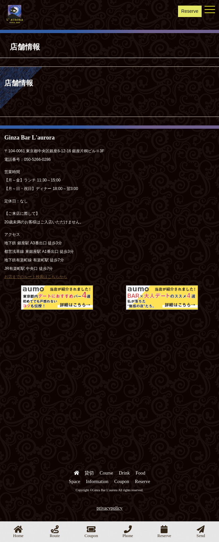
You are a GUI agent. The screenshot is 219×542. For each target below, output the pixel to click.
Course (106, 473)
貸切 (89, 473)
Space (74, 481)
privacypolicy (109, 508)
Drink (124, 473)
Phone (127, 531)
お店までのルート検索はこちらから (35, 276)
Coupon (121, 481)
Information (97, 481)
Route (55, 531)
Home (18, 531)
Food (141, 473)
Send (200, 531)
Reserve (189, 11)
